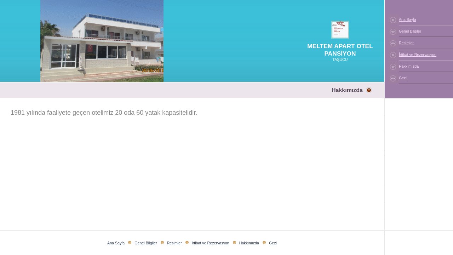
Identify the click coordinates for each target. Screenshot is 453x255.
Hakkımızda (409, 66)
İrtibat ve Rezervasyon (417, 54)
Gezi (403, 78)
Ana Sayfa (407, 19)
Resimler (406, 43)
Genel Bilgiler (410, 31)
